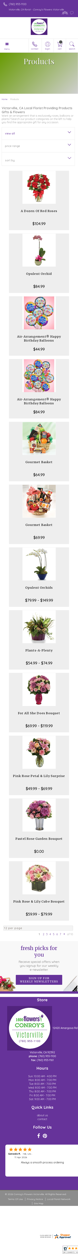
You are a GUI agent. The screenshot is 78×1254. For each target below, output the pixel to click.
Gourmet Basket (39, 462)
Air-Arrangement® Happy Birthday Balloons (39, 338)
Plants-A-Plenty (39, 650)
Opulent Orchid (39, 274)
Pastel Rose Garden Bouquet (39, 839)
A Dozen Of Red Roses (39, 211)
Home (4, 99)
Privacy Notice (35, 1199)
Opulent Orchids (39, 588)
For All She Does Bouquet (39, 713)
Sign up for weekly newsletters (39, 980)
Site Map (38, 1203)
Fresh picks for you (39, 958)
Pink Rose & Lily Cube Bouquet (39, 901)
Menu (7, 49)
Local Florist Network (58, 1199)
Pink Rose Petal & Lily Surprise (39, 776)
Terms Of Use (15, 1199)
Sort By (10, 160)
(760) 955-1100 (17, 4)
